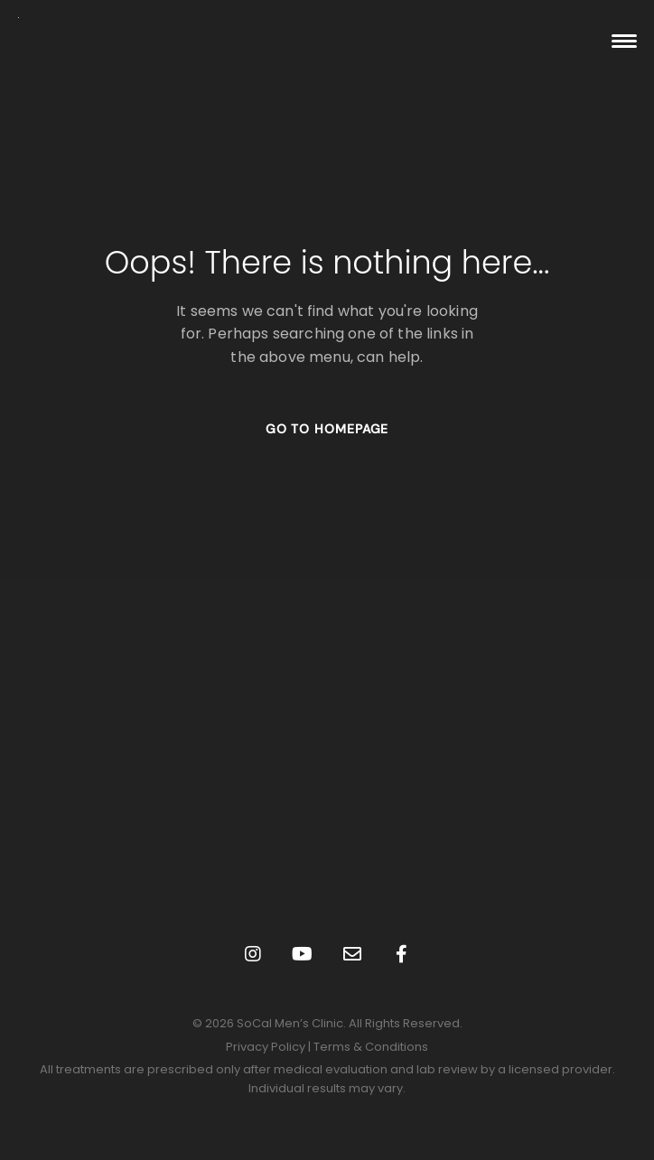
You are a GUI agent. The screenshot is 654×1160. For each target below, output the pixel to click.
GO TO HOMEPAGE (327, 429)
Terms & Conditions (370, 1046)
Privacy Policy (265, 1046)
